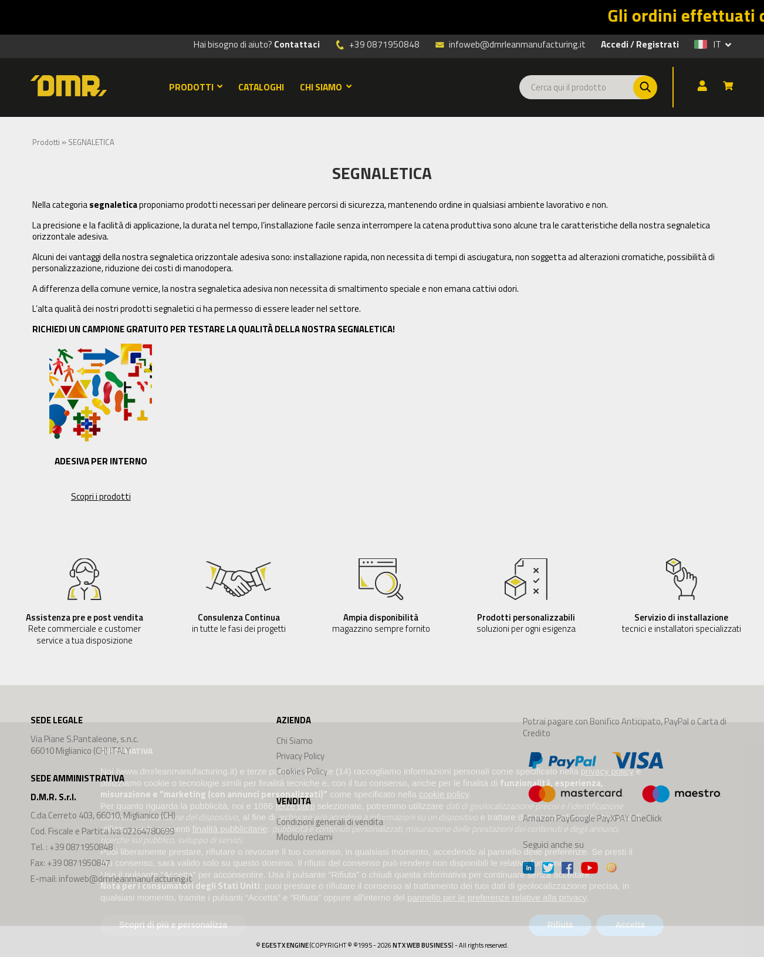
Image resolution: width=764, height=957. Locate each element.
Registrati (657, 44)
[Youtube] (589, 869)
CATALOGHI (261, 87)
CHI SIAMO (325, 87)
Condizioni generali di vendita (329, 821)
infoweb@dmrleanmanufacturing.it (510, 43)
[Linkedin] (529, 869)
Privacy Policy (300, 756)
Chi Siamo (294, 740)
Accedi (614, 44)
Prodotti (46, 142)
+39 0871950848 (384, 44)
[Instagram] (611, 869)
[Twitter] (548, 869)
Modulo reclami (304, 837)
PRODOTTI (196, 87)
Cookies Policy (301, 771)
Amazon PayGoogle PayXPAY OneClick (622, 785)
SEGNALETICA (91, 142)
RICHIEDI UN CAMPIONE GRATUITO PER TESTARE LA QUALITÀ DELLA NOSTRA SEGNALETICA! (213, 329)
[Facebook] (567, 869)
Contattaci (297, 44)
